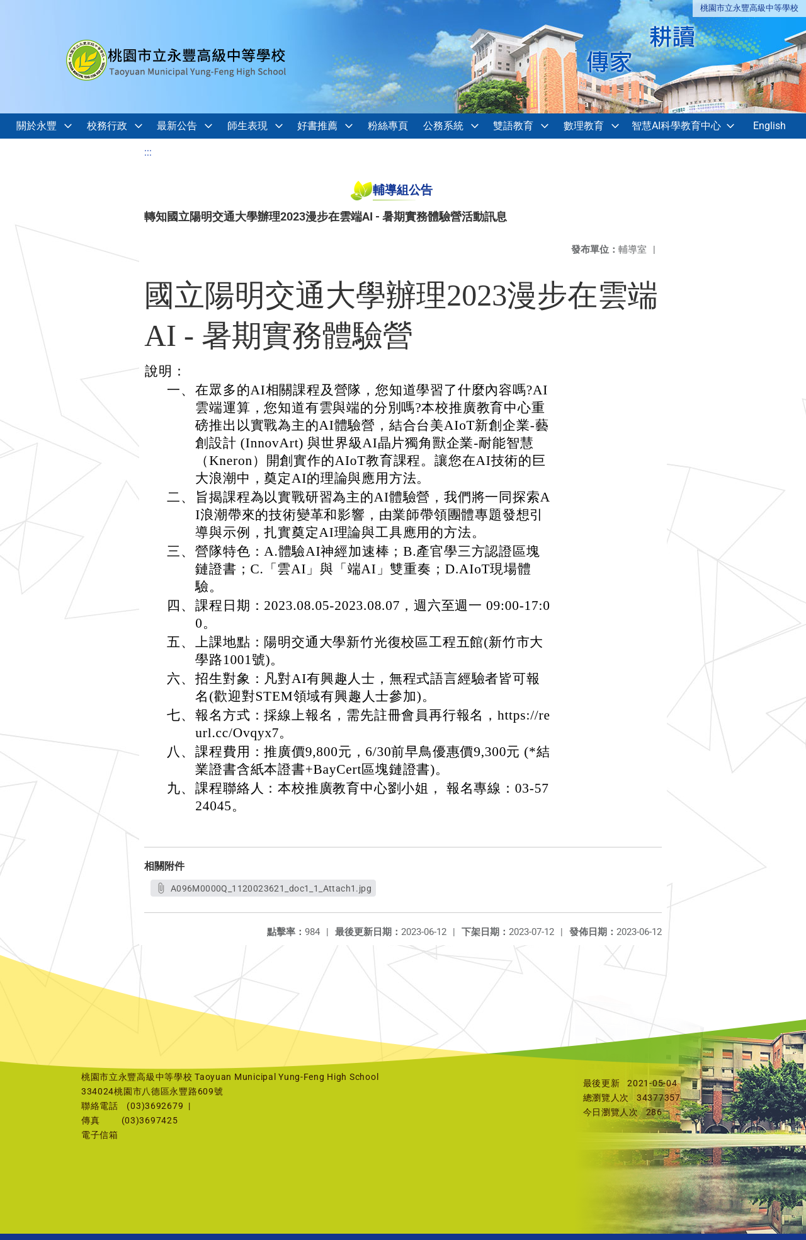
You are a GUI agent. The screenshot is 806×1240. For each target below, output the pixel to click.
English (769, 126)
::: (148, 152)
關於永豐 (36, 126)
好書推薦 (317, 126)
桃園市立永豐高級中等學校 (749, 8)
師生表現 (247, 126)
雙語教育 (513, 126)
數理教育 (584, 126)
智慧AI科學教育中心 (676, 126)
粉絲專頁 (388, 126)
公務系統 (443, 126)
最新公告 (177, 126)
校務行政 (107, 126)
